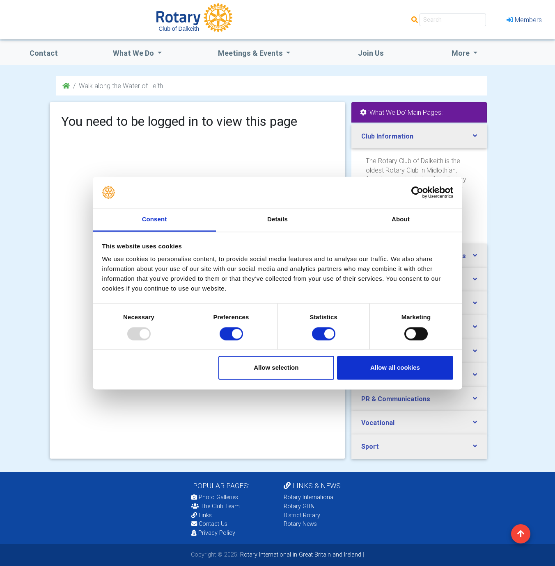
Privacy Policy (213, 532)
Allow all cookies (395, 367)
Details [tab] (277, 219)
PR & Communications (395, 399)
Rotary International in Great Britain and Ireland (300, 554)
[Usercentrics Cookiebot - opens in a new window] (417, 192)
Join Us (371, 53)
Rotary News (300, 523)
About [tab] (401, 219)
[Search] (453, 20)
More (461, 53)
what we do (134, 53)
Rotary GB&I (300, 506)
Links (201, 515)
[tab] (419, 136)
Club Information (387, 136)
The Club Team (215, 506)
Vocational (377, 422)
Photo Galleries (214, 497)
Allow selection (276, 367)
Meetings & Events (251, 53)
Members (524, 20)
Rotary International (309, 497)
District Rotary (302, 515)
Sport (370, 446)
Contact (44, 53)
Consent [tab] (154, 219)
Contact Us (209, 523)
